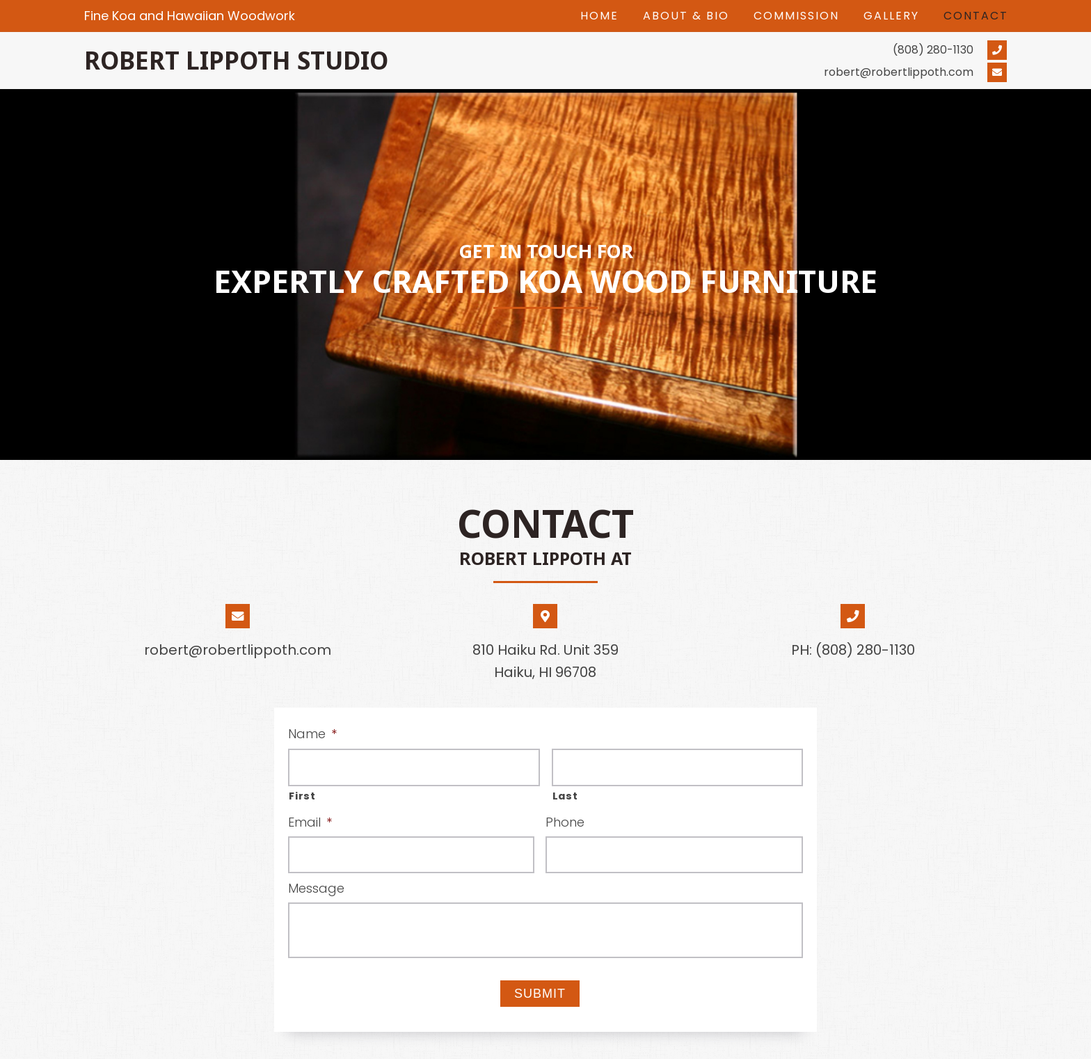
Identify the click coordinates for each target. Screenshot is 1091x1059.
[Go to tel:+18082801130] (783, 49)
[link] (599, 16)
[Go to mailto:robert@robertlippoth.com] (783, 72)
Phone (565, 822)
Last (565, 796)
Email (310, 822)
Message (316, 888)
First (302, 796)
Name (312, 734)
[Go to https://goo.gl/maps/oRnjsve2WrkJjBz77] (545, 649)
